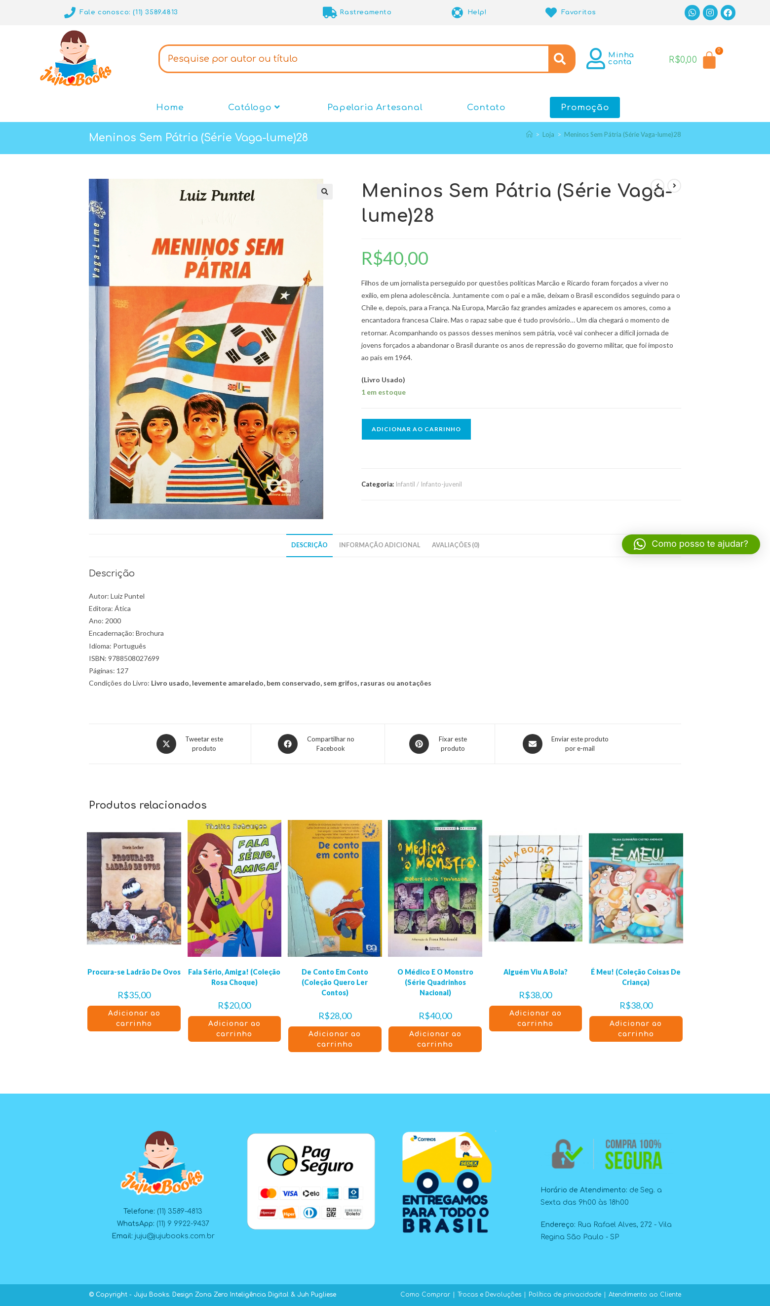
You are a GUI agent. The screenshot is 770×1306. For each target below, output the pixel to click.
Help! (477, 12)
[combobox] (353, 58)
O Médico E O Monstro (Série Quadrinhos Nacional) (435, 982)
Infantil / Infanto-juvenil (428, 484)
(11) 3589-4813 (179, 1211)
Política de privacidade (565, 1294)
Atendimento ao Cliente (645, 1294)
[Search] (562, 58)
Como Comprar (425, 1294)
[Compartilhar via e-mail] (567, 744)
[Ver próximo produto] (674, 186)
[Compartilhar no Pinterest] (440, 744)
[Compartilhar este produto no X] (191, 744)
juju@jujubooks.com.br (175, 1236)
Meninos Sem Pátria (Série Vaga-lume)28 (622, 134)
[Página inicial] (529, 134)
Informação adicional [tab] (380, 545)
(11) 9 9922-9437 (182, 1223)
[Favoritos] (551, 12)
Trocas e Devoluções (489, 1294)
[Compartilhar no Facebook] (318, 744)
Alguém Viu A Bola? (535, 972)
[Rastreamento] (330, 12)
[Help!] (457, 12)
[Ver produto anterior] (657, 186)
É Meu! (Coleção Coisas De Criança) (636, 977)
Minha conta (621, 58)
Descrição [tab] (309, 545)
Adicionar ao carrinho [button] (134, 1018)
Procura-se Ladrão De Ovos (134, 972)
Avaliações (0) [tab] (455, 545)
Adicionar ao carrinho (416, 429)
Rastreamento (365, 12)
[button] (325, 192)
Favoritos (578, 12)
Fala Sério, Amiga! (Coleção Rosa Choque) (234, 977)
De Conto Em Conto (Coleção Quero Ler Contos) (335, 982)
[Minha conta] (596, 58)
